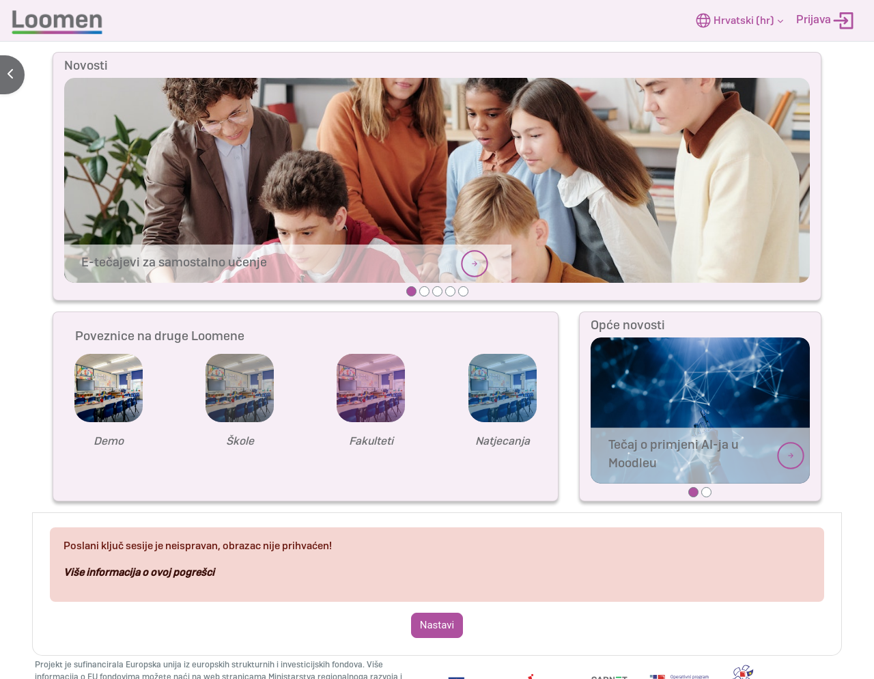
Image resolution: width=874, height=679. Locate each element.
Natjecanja (502, 441)
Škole (240, 441)
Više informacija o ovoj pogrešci (139, 572)
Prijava (825, 20)
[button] (739, 20)
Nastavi (437, 625)
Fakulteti (371, 441)
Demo (109, 441)
